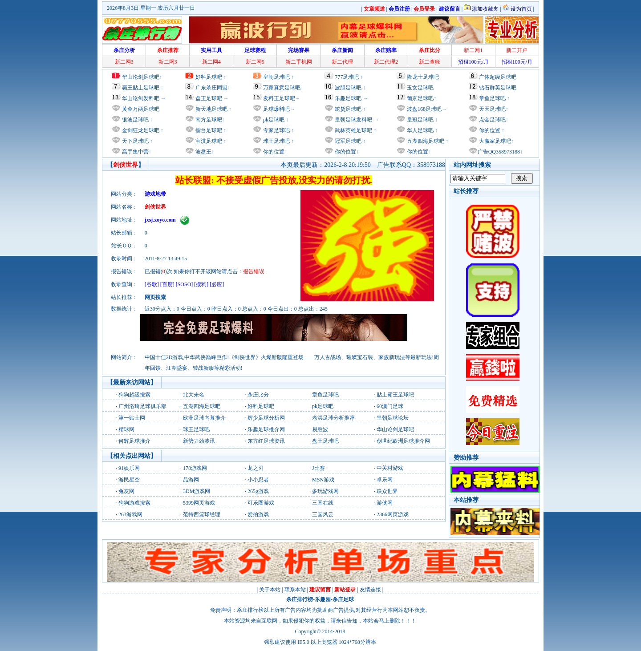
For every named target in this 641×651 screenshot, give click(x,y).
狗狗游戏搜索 (134, 503)
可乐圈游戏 (260, 503)
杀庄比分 (258, 395)
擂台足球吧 (208, 130)
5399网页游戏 (199, 503)
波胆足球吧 (348, 88)
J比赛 (318, 468)
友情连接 (370, 589)
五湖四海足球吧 (425, 141)
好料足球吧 (208, 77)
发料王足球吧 (279, 98)
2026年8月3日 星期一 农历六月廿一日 (151, 8)
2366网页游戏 (393, 514)
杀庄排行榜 (299, 599)
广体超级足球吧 (497, 77)
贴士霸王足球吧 (395, 395)
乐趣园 (323, 599)
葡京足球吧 (420, 98)
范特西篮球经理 (201, 514)
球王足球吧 (276, 141)
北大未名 (193, 395)
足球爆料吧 (276, 109)
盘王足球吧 (208, 98)
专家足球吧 (276, 130)
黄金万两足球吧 (140, 109)
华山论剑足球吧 (140, 77)
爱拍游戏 (258, 514)
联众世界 (387, 491)
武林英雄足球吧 (352, 130)
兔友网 (126, 491)
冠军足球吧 (347, 141)
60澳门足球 (390, 406)
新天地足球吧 (210, 109)
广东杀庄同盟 (211, 88)
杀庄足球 (343, 599)
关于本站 (269, 589)
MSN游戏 (323, 480)
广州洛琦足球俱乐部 (142, 406)
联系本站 (295, 589)
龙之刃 (255, 468)
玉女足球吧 (420, 88)
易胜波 (320, 429)
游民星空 (129, 480)
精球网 (126, 429)
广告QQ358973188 (499, 152)
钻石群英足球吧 (497, 88)
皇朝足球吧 (276, 77)
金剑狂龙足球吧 (140, 130)
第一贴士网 (131, 418)
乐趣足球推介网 (266, 429)
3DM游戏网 (196, 491)
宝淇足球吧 (208, 141)
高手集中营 (135, 152)
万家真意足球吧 (281, 88)
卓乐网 (385, 480)
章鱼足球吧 (492, 98)
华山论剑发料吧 (140, 98)
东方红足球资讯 (266, 441)
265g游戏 (258, 491)
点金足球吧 (492, 120)
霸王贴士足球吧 (140, 88)
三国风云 (322, 514)
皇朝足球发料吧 (352, 120)
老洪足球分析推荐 (333, 418)
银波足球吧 (135, 120)
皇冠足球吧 (420, 120)
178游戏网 (195, 468)
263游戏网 (130, 514)
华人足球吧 (420, 130)
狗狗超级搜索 (134, 395)
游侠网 (385, 503)
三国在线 (322, 503)
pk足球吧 (273, 120)
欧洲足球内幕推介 (204, 418)
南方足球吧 (208, 120)
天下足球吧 (135, 141)
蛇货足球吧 (349, 109)
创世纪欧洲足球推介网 (403, 441)
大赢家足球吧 (494, 141)
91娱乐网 (129, 468)
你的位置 (273, 152)
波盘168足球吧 (424, 109)
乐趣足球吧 (348, 98)
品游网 (191, 480)
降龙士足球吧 (423, 77)
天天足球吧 (492, 109)
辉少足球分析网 (266, 418)
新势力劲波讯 (199, 441)
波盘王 (202, 152)
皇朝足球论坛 (393, 418)
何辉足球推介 (134, 441)
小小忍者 (258, 480)
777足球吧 (347, 77)
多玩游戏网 (325, 491)
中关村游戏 (390, 468)
